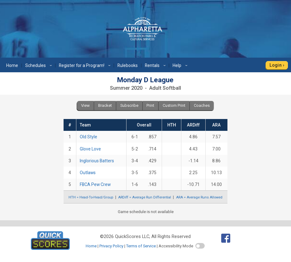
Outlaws (88, 172)
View (85, 105)
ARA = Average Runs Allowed (199, 197)
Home (12, 65)
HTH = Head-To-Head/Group (91, 197)
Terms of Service (141, 246)
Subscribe (129, 105)
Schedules (39, 65)
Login (276, 65)
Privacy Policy (111, 246)
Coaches (202, 105)
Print (150, 105)
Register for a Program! (85, 65)
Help (181, 65)
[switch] (200, 246)
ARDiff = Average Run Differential (144, 197)
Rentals (156, 65)
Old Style (88, 136)
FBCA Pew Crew (95, 184)
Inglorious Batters (97, 160)
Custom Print (174, 105)
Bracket (105, 105)
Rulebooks (127, 65)
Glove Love (90, 148)
